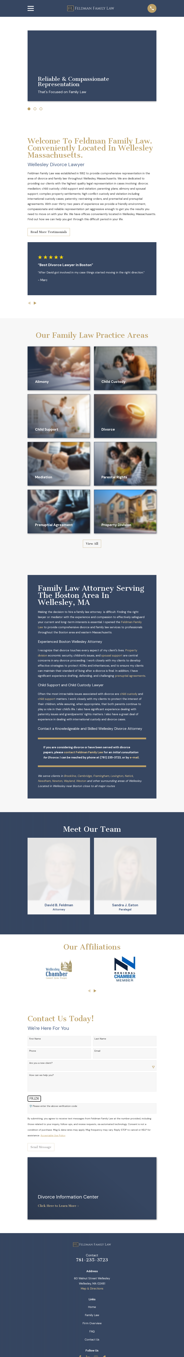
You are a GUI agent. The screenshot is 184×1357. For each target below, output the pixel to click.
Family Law (92, 1315)
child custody (128, 694)
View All (92, 544)
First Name (35, 1038)
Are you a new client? (41, 1063)
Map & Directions (92, 1288)
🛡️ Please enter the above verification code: (53, 1106)
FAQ (92, 1331)
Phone (32, 1050)
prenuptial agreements (130, 676)
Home (92, 1307)
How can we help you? (41, 1075)
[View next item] (35, 303)
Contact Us (92, 1339)
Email (97, 1050)
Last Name (100, 1038)
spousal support (111, 655)
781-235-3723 (92, 1260)
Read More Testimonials (49, 232)
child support (46, 699)
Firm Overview (92, 1323)
